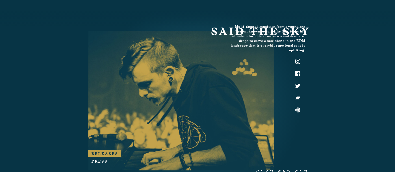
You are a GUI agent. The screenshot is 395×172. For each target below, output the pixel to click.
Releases (277, 141)
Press (272, 148)
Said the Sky (274, 37)
